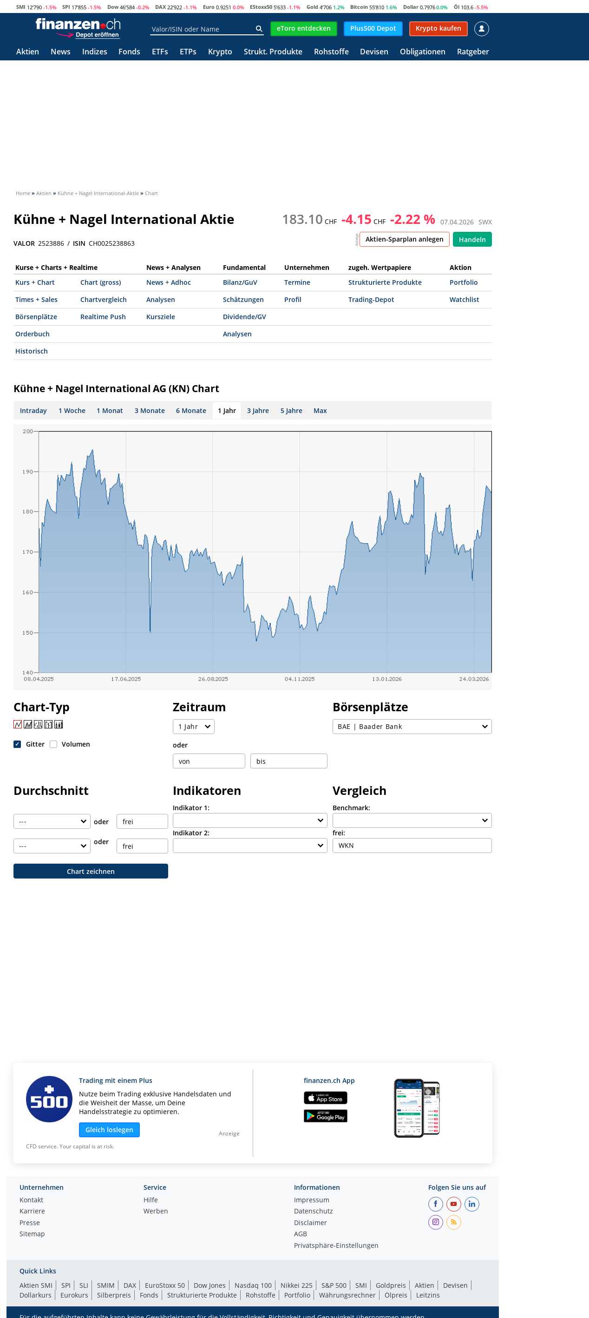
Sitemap (32, 1234)
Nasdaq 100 (253, 1285)
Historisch (31, 351)
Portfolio (464, 282)
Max (320, 410)
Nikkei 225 (297, 1285)
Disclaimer (310, 1223)
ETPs (188, 52)
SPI (66, 6)
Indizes (94, 52)
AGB (300, 1234)
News (61, 52)
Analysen (160, 299)
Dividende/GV (244, 316)
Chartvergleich (103, 299)
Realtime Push (103, 316)
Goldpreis (391, 1285)
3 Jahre (258, 410)
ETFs (160, 52)
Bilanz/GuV (240, 282)
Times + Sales (36, 299)
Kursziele (160, 316)
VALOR (24, 243)
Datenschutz (313, 1211)
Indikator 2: (191, 832)
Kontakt (31, 1200)
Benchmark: (351, 807)
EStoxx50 (261, 6)
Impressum (311, 1200)
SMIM (106, 1285)
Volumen (76, 744)
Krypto (220, 52)
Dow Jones (210, 1285)
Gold (312, 6)
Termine (297, 282)
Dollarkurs (36, 1295)
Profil (292, 299)
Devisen (374, 52)
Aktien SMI (36, 1285)
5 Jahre (291, 410)
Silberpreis (114, 1295)
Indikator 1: (191, 807)
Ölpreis (396, 1295)
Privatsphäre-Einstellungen (336, 1246)
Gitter (35, 744)
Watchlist (464, 299)
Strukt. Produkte (273, 52)
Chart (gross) (100, 282)
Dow (112, 6)
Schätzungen (243, 299)
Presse (30, 1223)
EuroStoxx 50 (165, 1285)
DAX (160, 6)
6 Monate (191, 410)
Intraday (33, 410)
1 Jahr (227, 410)
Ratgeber (473, 52)
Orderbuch (32, 333)
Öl (456, 6)
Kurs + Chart (35, 282)
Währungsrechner (347, 1295)
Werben (156, 1211)
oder (180, 745)
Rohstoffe (331, 52)
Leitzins (428, 1295)
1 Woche (72, 410)
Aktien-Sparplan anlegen (405, 239)
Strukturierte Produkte (385, 282)
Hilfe (151, 1200)
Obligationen (422, 52)
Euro (209, 6)
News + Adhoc (168, 282)
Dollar (411, 6)
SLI (83, 1285)
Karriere (32, 1211)
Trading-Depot (371, 299)
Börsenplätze (36, 316)
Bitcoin (359, 6)
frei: (339, 832)
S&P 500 (334, 1285)
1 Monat (110, 410)
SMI (21, 6)
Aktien (27, 52)
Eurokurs (74, 1295)
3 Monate (150, 410)
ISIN (79, 243)
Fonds (129, 52)
